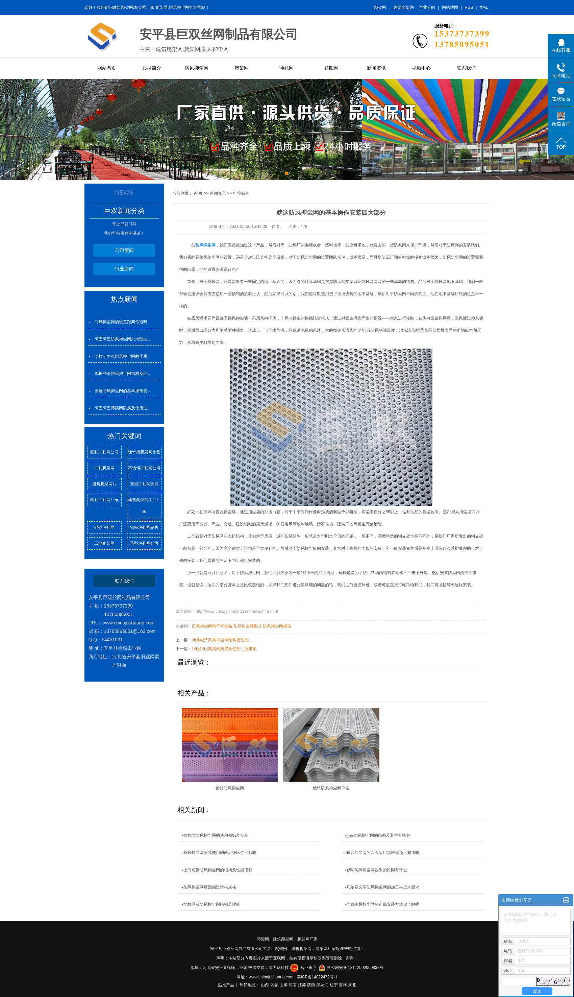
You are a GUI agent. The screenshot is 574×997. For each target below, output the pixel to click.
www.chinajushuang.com (271, 977)
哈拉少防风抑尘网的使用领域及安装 (215, 835)
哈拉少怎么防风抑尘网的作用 (121, 356)
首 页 (198, 193)
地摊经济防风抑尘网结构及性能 (220, 640)
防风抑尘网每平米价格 (212, 626)
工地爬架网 (104, 543)
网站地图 (450, 7)
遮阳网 (331, 68)
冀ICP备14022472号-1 (317, 977)
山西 (265, 984)
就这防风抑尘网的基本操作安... (122, 390)
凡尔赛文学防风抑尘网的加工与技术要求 (382, 887)
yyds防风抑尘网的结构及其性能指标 (378, 835)
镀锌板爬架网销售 (144, 452)
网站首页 (106, 68)
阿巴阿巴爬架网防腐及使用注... (122, 408)
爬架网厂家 (307, 939)
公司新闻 (124, 250)
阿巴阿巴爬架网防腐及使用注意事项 (224, 648)
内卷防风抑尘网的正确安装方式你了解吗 (382, 904)
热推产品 (226, 984)
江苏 (302, 984)
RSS (469, 7)
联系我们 (466, 68)
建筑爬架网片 (104, 483)
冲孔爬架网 (104, 468)
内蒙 (274, 984)
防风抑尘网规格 (277, 626)
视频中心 (421, 68)
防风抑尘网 (196, 68)
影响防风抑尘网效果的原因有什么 (376, 870)
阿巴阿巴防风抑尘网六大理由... (122, 339)
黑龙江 (322, 984)
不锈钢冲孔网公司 (144, 468)
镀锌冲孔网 (104, 527)
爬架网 (380, 7)
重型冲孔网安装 (144, 483)
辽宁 (334, 984)
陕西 (311, 984)
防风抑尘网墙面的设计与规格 (209, 887)
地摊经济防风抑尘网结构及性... (122, 373)
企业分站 (427, 7)
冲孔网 (286, 68)
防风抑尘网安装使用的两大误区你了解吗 (219, 852)
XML (484, 7)
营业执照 (308, 967)
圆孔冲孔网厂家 (104, 499)
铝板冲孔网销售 (144, 527)
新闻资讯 (376, 68)
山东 (283, 984)
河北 (352, 984)
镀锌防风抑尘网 (230, 788)
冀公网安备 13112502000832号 (355, 967)
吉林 (343, 984)
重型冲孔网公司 (144, 543)
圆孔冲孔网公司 (104, 452)
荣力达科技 (279, 967)
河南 (293, 984)
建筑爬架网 (404, 7)
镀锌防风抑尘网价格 (331, 788)
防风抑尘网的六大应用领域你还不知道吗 (382, 852)
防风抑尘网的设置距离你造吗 (121, 321)
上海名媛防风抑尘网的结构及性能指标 (217, 870)
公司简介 (151, 68)
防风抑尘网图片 (247, 626)
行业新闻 (124, 268)
